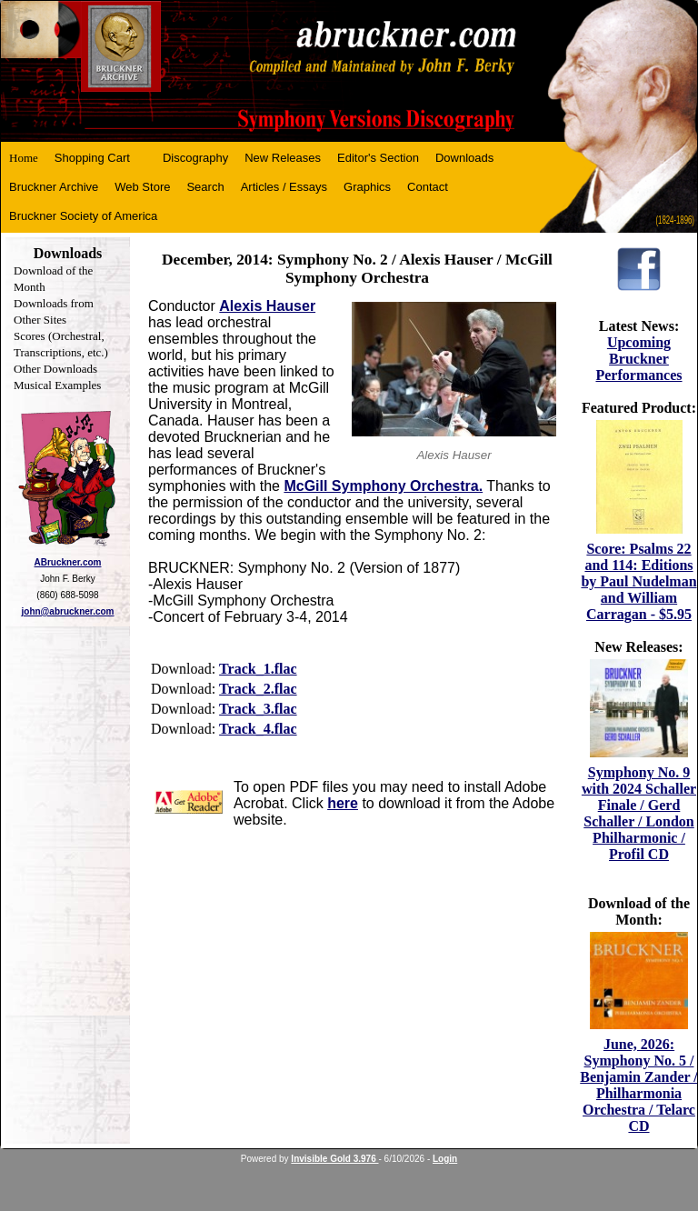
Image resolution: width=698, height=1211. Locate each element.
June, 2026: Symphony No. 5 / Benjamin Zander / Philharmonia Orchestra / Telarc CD (639, 1085)
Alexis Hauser (267, 306)
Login (445, 1159)
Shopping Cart (92, 158)
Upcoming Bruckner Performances (638, 359)
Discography (195, 158)
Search (205, 187)
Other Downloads (55, 368)
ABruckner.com (68, 562)
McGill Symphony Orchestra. (383, 486)
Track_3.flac (257, 708)
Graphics (367, 187)
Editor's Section (378, 158)
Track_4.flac (257, 728)
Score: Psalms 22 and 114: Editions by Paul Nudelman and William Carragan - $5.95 (638, 581)
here (342, 803)
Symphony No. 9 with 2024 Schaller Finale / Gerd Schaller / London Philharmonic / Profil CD (639, 813)
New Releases (282, 158)
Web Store (142, 187)
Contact (427, 187)
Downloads (464, 158)
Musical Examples (57, 385)
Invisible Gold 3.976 (334, 1159)
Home (23, 158)
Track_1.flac (257, 668)
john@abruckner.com (68, 611)
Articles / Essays (284, 187)
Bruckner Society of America (83, 216)
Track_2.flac (257, 688)
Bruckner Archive (53, 187)
